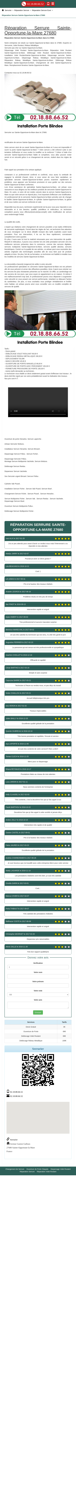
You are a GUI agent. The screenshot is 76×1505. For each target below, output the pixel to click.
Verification (38, 963)
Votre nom (38, 972)
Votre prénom (38, 981)
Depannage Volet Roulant (61, 1169)
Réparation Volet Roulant (46, 1172)
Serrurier (12, 1140)
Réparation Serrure (27, 1172)
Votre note (38, 991)
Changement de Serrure (15, 1169)
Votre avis (38, 1000)
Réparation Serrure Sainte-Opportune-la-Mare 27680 (38, 402)
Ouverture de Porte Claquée (37, 1169)
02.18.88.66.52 (33, 4)
